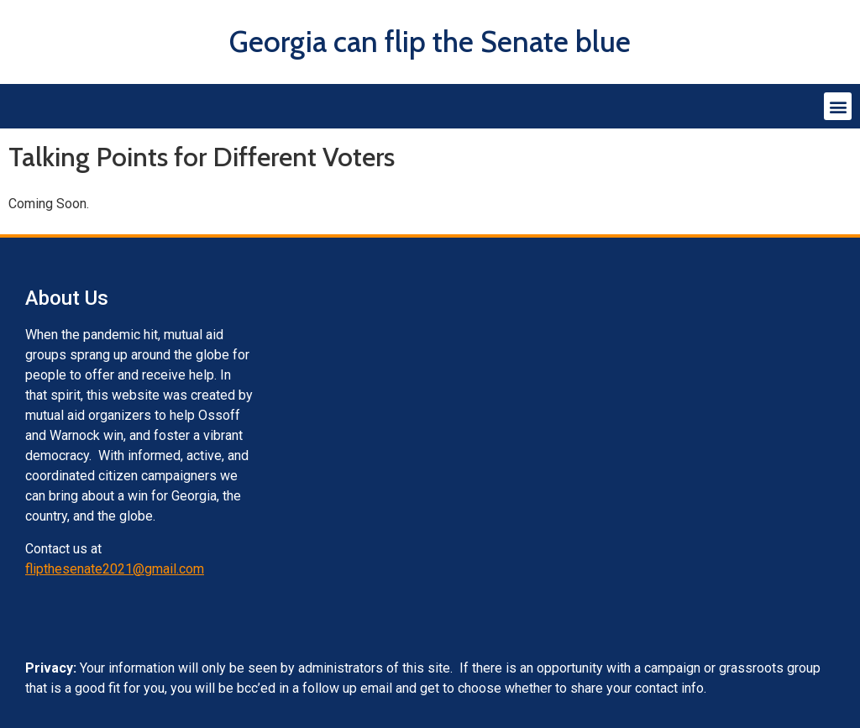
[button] (838, 106)
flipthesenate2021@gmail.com (114, 569)
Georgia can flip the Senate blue (430, 42)
